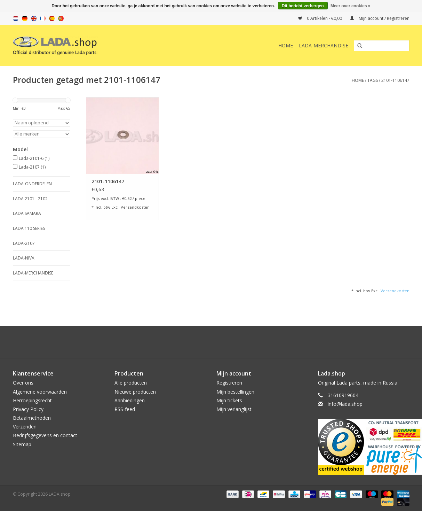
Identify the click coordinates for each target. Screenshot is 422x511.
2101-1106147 (395, 80)
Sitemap (22, 444)
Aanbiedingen (129, 400)
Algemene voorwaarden (40, 391)
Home (285, 45)
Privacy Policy (28, 409)
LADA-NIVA (23, 258)
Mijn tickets (229, 400)
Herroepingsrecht (32, 400)
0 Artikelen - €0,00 (320, 18)
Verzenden (25, 426)
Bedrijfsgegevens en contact (45, 435)
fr (43, 18)
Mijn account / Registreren (379, 18)
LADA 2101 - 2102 (30, 199)
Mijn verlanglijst (234, 409)
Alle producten (130, 382)
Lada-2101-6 (34, 158)
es (52, 18)
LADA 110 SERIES (29, 228)
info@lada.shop (345, 404)
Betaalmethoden (32, 418)
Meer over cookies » (351, 5)
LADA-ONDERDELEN (32, 184)
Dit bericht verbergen (303, 5)
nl (15, 18)
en (34, 18)
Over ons (23, 382)
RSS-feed (124, 409)
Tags (372, 80)
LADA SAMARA (27, 213)
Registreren (229, 382)
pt (61, 18)
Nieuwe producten (135, 391)
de (24, 18)
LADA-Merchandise (323, 45)
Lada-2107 (32, 167)
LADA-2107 (24, 243)
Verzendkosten (135, 207)
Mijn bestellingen (235, 391)
